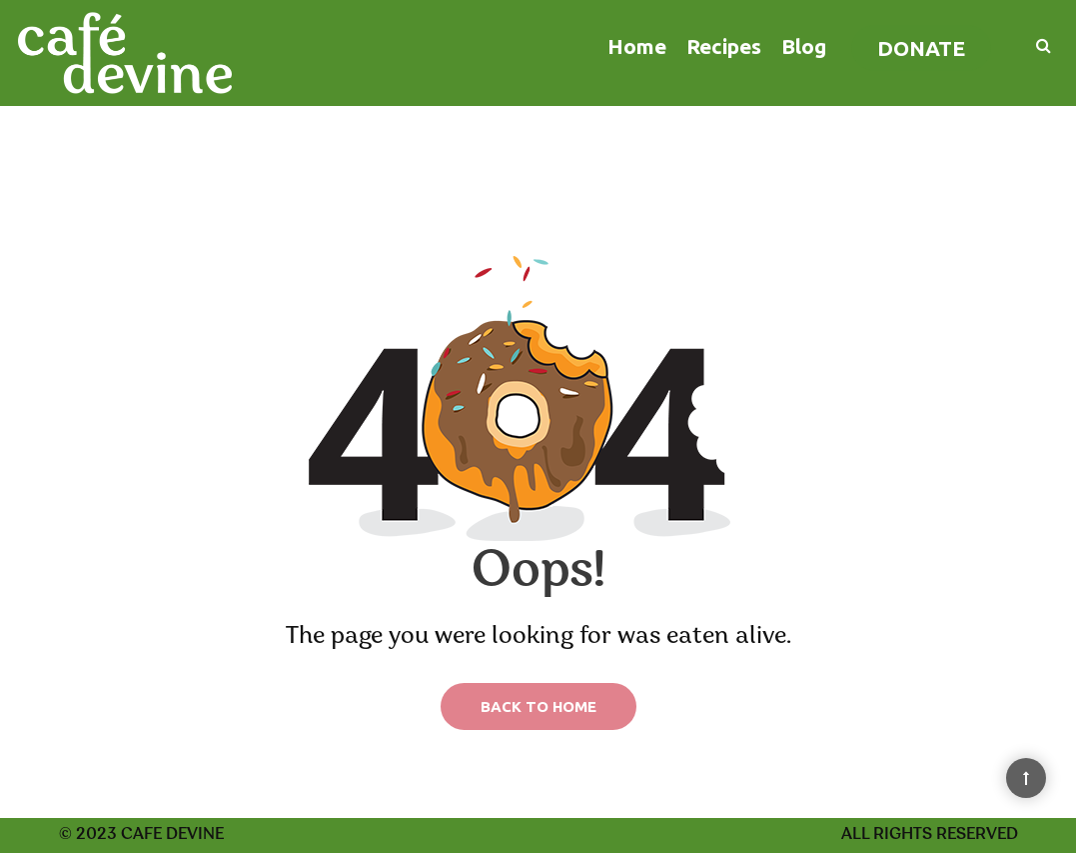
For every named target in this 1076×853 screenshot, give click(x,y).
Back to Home (538, 706)
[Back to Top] (1026, 778)
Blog (803, 46)
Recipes (723, 46)
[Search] (1033, 44)
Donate (921, 48)
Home (636, 46)
